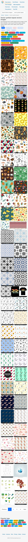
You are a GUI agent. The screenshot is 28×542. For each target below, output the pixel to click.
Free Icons (7, 7)
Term (12, 534)
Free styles (21, 7)
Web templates (16, 4)
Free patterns (8, 9)
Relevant (3, 30)
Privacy (15, 534)
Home (2, 15)
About (19, 534)
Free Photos (15, 2)
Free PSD (15, 9)
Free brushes (15, 7)
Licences (8, 534)
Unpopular (14, 30)
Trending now (9, 27)
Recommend (20, 27)
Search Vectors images (7, 12)
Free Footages (8, 4)
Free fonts (22, 2)
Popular (8, 30)
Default (3, 27)
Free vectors (8, 2)
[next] (25, 509)
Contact (24, 534)
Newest (14, 27)
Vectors (6, 15)
